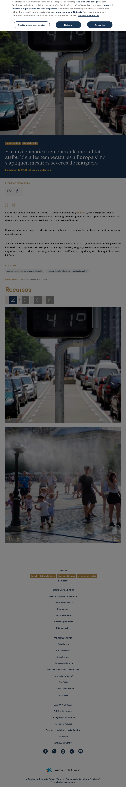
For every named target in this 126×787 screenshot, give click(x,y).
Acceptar (100, 21)
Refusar (68, 21)
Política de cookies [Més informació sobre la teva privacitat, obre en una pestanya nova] (88, 12)
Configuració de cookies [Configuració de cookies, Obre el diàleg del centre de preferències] (31, 21)
